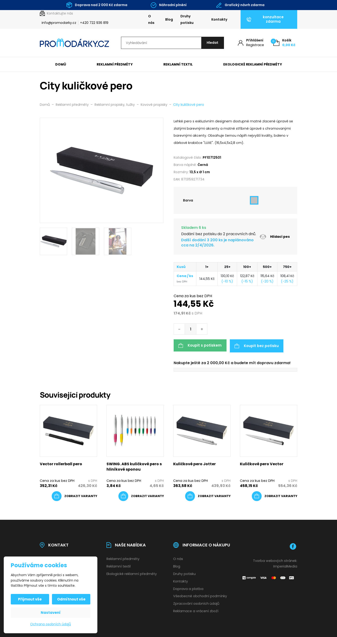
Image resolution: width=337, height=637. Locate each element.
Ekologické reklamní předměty (252, 64)
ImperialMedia (285, 565)
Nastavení (51, 612)
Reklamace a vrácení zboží (195, 610)
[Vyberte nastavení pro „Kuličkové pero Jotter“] (208, 496)
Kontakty (219, 19)
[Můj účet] (251, 43)
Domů (60, 64)
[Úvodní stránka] (74, 43)
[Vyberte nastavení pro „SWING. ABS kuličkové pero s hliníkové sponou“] (141, 496)
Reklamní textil (178, 64)
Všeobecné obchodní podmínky (200, 595)
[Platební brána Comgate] (268, 577)
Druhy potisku (187, 19)
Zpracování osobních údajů (196, 603)
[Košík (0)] (284, 43)
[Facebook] (293, 546)
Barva (188, 200)
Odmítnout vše (71, 599)
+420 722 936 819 (94, 22)
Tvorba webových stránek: (275, 560)
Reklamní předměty (115, 64)
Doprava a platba (188, 588)
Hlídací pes (275, 236)
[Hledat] (212, 43)
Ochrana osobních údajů (50, 624)
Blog (169, 19)
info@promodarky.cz (59, 22)
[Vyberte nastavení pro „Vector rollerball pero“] (74, 496)
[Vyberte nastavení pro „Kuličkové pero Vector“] (274, 496)
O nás (151, 19)
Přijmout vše (30, 599)
